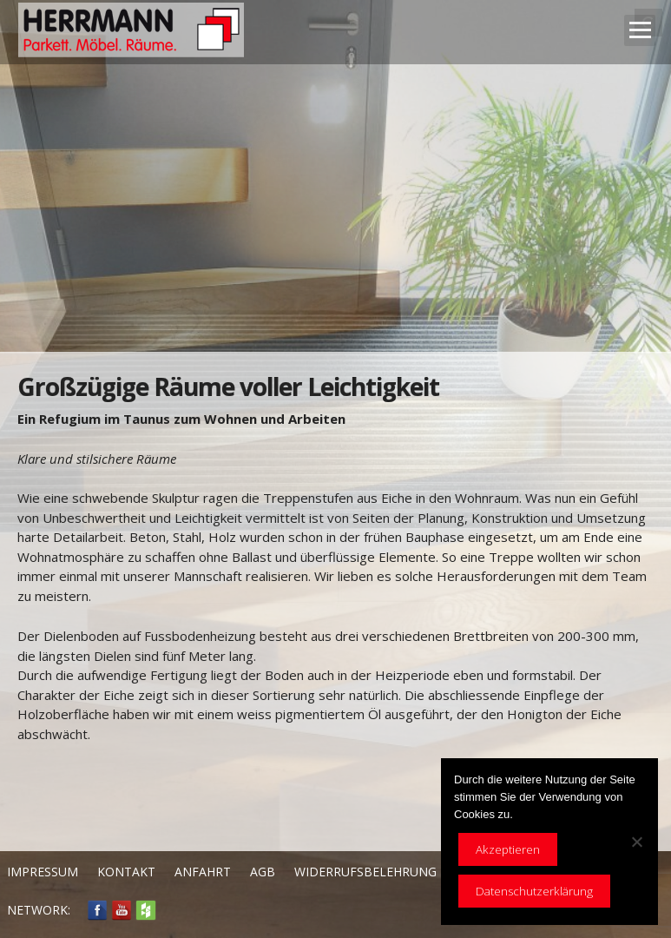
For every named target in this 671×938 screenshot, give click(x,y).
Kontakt (126, 871)
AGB (262, 871)
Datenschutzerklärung (534, 891)
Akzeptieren (508, 849)
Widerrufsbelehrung (365, 871)
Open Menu (639, 30)
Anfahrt (202, 871)
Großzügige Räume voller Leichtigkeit (228, 386)
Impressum (42, 871)
